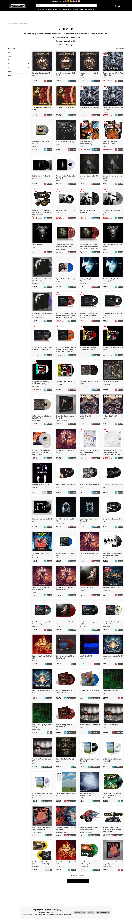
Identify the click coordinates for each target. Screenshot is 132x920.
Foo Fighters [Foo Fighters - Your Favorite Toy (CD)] (59, 384)
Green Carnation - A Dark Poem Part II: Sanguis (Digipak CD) (113, 863)
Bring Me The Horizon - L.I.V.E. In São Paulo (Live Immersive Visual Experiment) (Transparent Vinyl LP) (112, 452)
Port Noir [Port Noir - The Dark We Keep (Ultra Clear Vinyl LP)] (58, 180)
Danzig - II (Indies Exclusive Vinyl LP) (65, 485)
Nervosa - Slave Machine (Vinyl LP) (65, 759)
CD (43, 10)
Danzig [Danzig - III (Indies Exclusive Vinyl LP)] (81, 487)
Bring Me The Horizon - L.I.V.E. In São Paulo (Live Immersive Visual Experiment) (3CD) (89, 452)
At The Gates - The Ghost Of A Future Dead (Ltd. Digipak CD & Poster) (89, 314)
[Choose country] (115, 5)
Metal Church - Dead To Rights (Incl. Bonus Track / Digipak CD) (41, 623)
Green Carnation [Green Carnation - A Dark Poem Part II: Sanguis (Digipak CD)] (107, 866)
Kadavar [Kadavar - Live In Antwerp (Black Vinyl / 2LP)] (34, 660)
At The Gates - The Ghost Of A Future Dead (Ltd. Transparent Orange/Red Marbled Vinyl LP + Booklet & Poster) (66, 349)
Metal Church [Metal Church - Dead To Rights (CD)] (106, 590)
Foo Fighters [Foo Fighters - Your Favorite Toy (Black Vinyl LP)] (106, 352)
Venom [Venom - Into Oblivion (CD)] (34, 247)
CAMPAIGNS (83, 10)
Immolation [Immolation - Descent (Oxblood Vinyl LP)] (59, 626)
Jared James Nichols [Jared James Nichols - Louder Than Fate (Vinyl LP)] (61, 112)
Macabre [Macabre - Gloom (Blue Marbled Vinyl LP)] (82, 695)
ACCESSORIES (67, 10)
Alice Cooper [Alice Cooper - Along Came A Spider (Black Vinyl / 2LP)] (106, 283)
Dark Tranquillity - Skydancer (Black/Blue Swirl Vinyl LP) (87, 794)
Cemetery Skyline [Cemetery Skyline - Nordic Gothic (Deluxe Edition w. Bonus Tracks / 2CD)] (60, 249)
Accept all (90, 912)
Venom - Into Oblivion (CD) (39, 245)
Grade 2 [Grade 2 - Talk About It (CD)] (105, 727)
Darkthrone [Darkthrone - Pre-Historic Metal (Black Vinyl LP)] (82, 215)
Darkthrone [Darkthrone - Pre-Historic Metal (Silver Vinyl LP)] (106, 215)
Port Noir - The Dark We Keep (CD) (41, 176)
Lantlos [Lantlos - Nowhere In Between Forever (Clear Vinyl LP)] (105, 763)
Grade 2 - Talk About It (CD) (110, 725)
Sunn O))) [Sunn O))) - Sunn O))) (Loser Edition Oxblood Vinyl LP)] (58, 660)
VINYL (39, 10)
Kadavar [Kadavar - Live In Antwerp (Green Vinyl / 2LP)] (58, 866)
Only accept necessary (103, 912)
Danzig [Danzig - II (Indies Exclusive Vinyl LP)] (57, 487)
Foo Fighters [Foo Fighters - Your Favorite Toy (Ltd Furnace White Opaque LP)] (35, 386)
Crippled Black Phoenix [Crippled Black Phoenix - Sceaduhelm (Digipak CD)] (61, 420)
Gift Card (91, 10)
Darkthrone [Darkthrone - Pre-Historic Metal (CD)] (59, 213)
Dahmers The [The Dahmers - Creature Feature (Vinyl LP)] (35, 558)
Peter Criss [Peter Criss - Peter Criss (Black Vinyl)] (35, 521)
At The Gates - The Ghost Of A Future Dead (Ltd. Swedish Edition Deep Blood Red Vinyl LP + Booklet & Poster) (66, 315)
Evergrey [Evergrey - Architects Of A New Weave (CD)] (82, 112)
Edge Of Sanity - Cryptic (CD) (110, 690)
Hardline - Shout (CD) (85, 416)
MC (46, 10)
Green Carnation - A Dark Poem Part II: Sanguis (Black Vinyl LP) (42, 829)
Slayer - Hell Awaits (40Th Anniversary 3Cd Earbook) (110, 143)
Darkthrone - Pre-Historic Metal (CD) (65, 210)
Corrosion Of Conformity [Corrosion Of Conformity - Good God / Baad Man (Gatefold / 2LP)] (86, 832)
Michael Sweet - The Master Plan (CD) (113, 656)
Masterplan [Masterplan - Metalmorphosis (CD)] (35, 75)
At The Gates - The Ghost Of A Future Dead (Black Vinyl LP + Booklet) (42, 348)
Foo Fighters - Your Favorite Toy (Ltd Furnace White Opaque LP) (41, 383)
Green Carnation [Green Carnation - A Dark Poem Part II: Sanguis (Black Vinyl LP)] (36, 832)
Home (8, 24)
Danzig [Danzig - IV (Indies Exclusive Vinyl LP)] (104, 487)
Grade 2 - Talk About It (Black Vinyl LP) (90, 725)
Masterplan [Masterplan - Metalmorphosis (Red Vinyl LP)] (82, 77)
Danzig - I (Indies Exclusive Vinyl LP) (112, 519)
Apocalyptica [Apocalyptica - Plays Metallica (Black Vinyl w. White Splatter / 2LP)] (106, 558)
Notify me (73, 321)
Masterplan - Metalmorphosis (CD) (41, 73)
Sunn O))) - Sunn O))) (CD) (86, 656)
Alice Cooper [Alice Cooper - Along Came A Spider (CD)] (83, 283)
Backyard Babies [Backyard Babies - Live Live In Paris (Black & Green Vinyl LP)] (107, 798)
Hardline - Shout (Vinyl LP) (110, 416)
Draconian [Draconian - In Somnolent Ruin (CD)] (82, 178)
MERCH (60, 10)
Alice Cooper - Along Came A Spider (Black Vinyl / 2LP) (112, 280)
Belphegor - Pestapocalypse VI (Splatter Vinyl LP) (64, 726)
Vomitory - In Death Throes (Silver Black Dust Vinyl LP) (41, 588)
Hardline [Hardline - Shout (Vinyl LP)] (105, 418)
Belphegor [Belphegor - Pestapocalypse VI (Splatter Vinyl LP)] (58, 729)
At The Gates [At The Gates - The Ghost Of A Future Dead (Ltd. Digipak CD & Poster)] (83, 317)
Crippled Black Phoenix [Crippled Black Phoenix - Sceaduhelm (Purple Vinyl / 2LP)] (38, 317)
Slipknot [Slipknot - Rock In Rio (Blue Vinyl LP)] (58, 281)
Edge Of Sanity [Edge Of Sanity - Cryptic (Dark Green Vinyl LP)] (36, 729)
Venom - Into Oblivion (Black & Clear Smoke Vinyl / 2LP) (112, 246)
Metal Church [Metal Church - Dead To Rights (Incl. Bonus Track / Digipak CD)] (35, 626)
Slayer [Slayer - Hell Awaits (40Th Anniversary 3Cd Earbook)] (104, 146)
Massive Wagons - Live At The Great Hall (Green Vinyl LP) (89, 863)
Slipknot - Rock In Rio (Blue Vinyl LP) (65, 279)
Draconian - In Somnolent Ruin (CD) (89, 176)
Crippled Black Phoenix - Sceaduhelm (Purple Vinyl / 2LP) (42, 314)
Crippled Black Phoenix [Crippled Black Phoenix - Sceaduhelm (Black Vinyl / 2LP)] (38, 283)
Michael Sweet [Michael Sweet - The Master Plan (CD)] (106, 658)
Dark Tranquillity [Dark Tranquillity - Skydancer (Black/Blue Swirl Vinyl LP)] (83, 798)
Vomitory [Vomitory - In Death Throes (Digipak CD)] (82, 558)
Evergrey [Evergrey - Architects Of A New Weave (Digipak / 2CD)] (105, 77)
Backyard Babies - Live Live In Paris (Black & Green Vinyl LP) (112, 794)
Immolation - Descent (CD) (86, 587)
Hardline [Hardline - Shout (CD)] (82, 418)
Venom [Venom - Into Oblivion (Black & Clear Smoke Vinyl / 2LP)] (105, 249)
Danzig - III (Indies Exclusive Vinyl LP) (89, 485)
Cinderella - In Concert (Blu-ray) (40, 485)
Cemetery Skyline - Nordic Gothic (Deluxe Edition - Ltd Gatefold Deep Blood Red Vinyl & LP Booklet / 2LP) (89, 247)
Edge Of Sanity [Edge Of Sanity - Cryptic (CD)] (107, 693)
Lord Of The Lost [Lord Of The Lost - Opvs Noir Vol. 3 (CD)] (60, 523)
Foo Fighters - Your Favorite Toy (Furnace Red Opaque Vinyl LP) (88, 348)
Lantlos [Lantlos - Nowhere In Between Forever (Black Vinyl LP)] (81, 763)
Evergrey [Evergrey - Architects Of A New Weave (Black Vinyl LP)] (105, 112)
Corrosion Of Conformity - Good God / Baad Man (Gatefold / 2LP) (89, 829)
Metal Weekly (23, 24)
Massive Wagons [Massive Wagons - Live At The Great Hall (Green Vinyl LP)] (84, 866)
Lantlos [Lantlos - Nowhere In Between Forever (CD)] (58, 798)
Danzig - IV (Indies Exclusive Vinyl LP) (112, 485)
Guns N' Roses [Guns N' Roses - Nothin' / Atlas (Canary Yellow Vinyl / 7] (36, 866)
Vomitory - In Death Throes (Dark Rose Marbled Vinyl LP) (64, 588)
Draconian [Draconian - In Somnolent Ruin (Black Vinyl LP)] (105, 180)
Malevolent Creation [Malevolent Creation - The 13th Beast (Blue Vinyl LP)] (61, 558)
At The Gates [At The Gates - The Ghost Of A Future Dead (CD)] (106, 317)
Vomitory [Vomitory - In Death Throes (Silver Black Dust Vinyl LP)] (34, 592)
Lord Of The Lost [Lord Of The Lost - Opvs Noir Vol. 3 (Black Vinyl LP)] (84, 523)
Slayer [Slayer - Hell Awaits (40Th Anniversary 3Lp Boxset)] (81, 146)
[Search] (66, 5)
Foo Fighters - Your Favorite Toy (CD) (65, 382)
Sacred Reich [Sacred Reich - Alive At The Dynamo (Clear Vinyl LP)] (35, 146)
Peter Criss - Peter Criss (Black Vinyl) (42, 519)
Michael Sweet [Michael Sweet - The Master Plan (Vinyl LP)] (36, 695)
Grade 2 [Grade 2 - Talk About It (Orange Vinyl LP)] (34, 763)
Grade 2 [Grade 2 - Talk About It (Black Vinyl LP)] (82, 727)
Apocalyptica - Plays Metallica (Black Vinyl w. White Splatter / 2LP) (112, 554)
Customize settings (80, 912)
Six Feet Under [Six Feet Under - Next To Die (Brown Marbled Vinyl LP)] (36, 420)
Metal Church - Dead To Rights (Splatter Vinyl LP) (111, 623)
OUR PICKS (76, 10)
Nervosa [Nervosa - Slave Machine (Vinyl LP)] (58, 761)
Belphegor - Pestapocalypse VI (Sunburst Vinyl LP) (64, 691)
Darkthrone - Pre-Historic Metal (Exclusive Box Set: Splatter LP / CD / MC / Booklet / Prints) (41, 212)
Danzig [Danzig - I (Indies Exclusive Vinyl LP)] (104, 521)
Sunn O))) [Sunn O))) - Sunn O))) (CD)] (82, 658)
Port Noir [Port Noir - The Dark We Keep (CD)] (34, 178)
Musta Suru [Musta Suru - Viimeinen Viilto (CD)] (59, 144)
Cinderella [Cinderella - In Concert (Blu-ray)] (34, 487)
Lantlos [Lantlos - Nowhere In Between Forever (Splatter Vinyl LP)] (34, 798)
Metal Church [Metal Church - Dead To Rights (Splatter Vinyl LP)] (106, 626)
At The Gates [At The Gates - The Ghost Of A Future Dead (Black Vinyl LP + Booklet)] (35, 352)
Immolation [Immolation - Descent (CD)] (82, 590)
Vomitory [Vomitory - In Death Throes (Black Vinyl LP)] (58, 455)
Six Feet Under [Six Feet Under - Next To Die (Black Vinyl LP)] (83, 386)
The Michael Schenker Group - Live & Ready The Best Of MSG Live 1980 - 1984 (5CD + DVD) (112, 830)
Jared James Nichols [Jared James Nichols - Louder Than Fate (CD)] (37, 112)
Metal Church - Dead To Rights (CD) (112, 587)
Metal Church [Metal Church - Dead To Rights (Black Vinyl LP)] (83, 626)
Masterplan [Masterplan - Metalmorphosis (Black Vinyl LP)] (59, 77)
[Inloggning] (119, 6)
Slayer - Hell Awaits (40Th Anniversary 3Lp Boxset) (86, 143)
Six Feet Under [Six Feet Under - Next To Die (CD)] (106, 384)
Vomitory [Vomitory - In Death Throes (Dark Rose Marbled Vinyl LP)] (58, 592)
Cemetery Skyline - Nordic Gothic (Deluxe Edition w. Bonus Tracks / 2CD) (66, 246)
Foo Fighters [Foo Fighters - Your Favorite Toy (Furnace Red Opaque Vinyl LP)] (83, 352)
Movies (50, 10)
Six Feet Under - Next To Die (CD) (111, 382)
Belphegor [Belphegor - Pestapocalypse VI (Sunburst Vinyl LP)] (58, 695)
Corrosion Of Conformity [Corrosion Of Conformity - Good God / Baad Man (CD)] (62, 832)
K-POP (55, 10)
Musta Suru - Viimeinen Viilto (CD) (65, 142)
